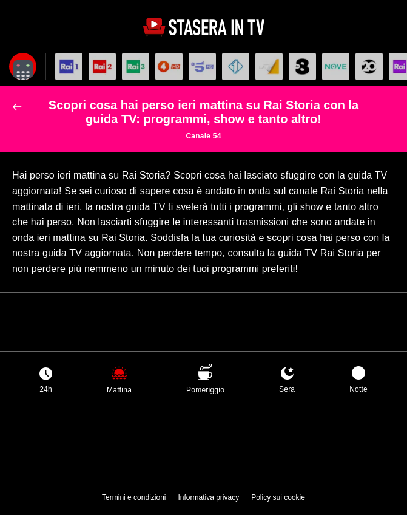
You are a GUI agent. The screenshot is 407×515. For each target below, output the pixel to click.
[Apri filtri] (22, 66)
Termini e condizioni (134, 497)
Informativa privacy (208, 497)
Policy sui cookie (278, 497)
